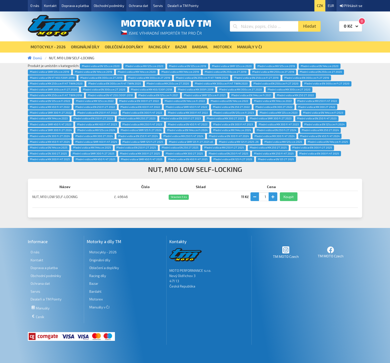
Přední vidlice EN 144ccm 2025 (48, 147)
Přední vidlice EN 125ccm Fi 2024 (324, 124)
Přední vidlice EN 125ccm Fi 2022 (50, 100)
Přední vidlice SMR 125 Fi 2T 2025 (142, 141)
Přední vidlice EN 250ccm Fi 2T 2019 (256, 77)
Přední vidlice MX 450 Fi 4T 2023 (97, 124)
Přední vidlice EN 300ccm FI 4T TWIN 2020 (114, 83)
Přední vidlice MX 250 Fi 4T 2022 (317, 100)
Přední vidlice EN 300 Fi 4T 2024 (229, 136)
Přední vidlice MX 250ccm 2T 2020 (167, 83)
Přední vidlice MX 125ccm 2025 (283, 141)
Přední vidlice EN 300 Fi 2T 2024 (50, 136)
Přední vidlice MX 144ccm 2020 (137, 71)
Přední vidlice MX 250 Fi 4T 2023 (142, 124)
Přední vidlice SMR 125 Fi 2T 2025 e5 (191, 141)
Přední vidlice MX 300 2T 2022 (316, 106)
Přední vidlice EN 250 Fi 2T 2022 (95, 106)
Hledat (309, 26)
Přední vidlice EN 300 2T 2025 (48, 153)
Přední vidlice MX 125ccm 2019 (276, 66)
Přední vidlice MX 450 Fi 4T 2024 (50, 141)
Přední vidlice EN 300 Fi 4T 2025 (319, 153)
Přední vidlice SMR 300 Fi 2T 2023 (271, 118)
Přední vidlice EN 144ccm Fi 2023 (323, 112)
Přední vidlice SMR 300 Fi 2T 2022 (51, 112)
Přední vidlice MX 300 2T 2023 (225, 118)
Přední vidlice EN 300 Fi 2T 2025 (312, 147)
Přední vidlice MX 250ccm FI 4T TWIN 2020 (56, 83)
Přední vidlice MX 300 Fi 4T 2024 (274, 136)
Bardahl (95, 291)
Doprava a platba (75, 5)
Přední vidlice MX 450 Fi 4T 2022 (50, 106)
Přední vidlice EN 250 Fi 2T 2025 (136, 147)
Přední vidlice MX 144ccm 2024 (232, 130)
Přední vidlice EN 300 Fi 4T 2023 (233, 124)
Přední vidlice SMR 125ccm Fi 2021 (205, 95)
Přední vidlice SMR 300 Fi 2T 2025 (93, 153)
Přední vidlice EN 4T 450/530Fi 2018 (52, 77)
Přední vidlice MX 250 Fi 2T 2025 (224, 147)
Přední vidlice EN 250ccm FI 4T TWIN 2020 (202, 77)
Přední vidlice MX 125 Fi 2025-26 (239, 141)
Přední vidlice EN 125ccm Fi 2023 (234, 112)
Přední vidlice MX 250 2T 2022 (295, 95)
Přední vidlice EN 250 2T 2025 (180, 147)
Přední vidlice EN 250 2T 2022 (231, 106)
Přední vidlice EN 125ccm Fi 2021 (158, 95)
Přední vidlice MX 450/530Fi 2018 (151, 89)
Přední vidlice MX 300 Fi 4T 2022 (188, 112)
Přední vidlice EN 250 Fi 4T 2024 (138, 136)
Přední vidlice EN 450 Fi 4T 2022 (140, 106)
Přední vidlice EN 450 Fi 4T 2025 (188, 159)
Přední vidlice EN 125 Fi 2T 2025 (232, 159)
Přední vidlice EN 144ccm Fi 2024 (187, 130)
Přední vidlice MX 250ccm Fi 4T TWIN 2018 (56, 95)
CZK (320, 5)
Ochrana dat (138, 5)
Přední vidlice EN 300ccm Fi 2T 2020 (326, 83)
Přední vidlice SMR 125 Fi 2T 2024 (141, 130)
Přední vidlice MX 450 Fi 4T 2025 (95, 159)
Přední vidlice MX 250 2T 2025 (268, 147)
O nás (34, 5)
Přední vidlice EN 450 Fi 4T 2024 (320, 136)
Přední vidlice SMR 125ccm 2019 (49, 71)
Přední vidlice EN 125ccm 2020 (101, 66)
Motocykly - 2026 (103, 252)
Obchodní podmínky (109, 5)
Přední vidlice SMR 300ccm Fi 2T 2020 (53, 89)
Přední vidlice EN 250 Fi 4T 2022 (97, 112)
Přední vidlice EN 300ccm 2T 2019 (101, 77)
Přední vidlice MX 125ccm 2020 (144, 66)
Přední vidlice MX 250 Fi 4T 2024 (183, 136)
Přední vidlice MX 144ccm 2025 (92, 147)
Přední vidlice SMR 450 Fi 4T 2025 (141, 159)
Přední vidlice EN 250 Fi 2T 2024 (276, 130)
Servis (158, 5)
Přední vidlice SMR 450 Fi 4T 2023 (50, 124)
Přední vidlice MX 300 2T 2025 (184, 153)
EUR (331, 5)
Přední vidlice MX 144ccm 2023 (49, 118)
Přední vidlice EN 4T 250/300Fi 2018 (110, 95)
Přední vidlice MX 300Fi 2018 (195, 89)
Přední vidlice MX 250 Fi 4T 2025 (274, 153)
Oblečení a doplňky (104, 268)
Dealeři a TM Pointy (183, 5)
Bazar (93, 283)
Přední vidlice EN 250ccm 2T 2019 (225, 71)
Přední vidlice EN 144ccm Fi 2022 (185, 100)
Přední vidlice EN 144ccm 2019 (93, 71)
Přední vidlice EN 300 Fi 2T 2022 (139, 100)
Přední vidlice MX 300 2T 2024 (94, 136)
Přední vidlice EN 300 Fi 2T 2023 (181, 118)
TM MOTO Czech (286, 252)
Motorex (96, 299)
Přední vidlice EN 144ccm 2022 (229, 100)
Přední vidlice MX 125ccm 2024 (96, 130)
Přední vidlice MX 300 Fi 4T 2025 (50, 159)
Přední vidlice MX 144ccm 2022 (273, 100)
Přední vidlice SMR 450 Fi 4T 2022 (186, 106)
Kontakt (50, 5)
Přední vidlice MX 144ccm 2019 (180, 71)
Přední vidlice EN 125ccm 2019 (187, 66)
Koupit (289, 197)
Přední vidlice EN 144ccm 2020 (320, 66)
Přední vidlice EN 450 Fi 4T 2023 (187, 124)
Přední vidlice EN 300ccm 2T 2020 (104, 89)
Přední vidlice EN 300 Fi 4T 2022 (142, 112)
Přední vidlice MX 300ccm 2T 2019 (149, 77)
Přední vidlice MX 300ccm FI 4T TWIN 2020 (221, 83)
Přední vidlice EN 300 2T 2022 (273, 106)
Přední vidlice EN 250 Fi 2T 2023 (93, 118)
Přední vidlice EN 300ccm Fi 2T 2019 (306, 77)
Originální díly (99, 260)
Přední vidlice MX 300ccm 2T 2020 (240, 89)
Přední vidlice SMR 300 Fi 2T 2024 (51, 130)
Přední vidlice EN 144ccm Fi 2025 (328, 141)
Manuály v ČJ (99, 307)
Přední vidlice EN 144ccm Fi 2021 (251, 95)
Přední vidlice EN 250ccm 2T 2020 (321, 71)
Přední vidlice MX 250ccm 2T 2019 (273, 71)
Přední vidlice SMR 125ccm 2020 (232, 66)
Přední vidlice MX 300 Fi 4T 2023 (279, 124)
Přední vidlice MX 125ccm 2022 (95, 100)
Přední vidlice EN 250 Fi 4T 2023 (317, 118)
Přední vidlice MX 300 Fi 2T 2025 (140, 153)
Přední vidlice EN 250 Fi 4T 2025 (228, 153)
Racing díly (97, 276)
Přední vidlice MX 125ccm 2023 (278, 112)
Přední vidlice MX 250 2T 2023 (136, 118)
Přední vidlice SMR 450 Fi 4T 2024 (96, 141)
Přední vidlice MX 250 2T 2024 (320, 130)
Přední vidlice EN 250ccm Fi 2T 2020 (275, 83)
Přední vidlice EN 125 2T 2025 (276, 159)
